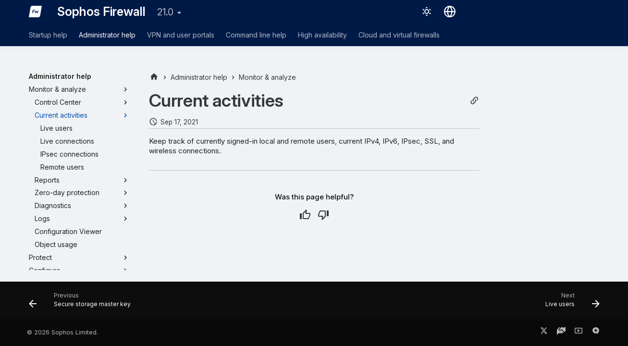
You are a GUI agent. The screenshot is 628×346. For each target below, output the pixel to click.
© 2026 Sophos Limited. (62, 332)
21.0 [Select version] (165, 12)
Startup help (48, 35)
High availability (322, 35)
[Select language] (449, 11)
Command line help (256, 35)
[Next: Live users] (569, 303)
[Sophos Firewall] (35, 11)
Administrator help (107, 35)
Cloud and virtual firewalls (399, 35)
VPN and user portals (180, 35)
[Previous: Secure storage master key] (82, 303)
